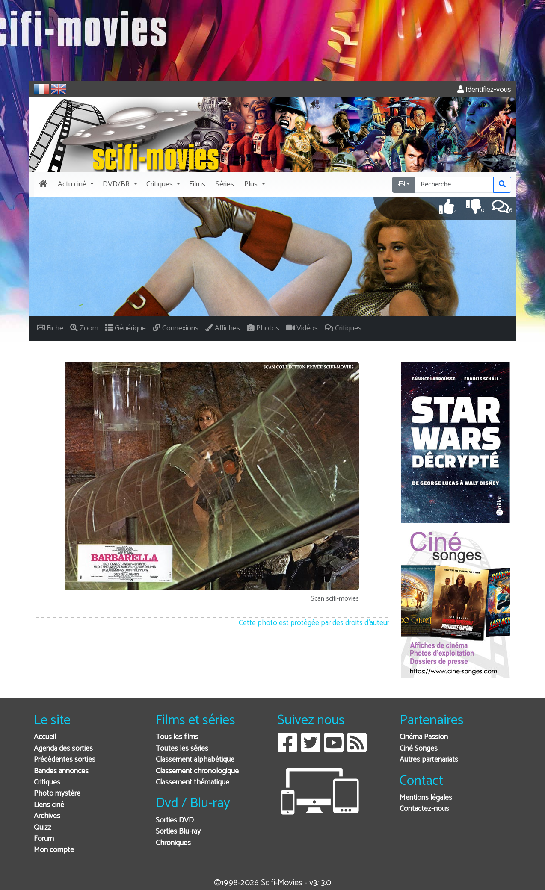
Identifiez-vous (484, 90)
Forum (44, 839)
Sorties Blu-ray (178, 831)
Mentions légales (426, 798)
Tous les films (177, 737)
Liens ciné (49, 805)
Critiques (47, 782)
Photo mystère (57, 793)
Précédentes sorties (64, 760)
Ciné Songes (419, 749)
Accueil (45, 737)
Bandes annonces (61, 771)
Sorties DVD (175, 820)
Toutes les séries (182, 749)
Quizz (42, 828)
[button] (75, 185)
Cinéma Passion (424, 737)
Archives (47, 816)
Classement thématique (192, 782)
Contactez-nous (424, 809)
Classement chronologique (197, 771)
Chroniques (173, 843)
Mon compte (54, 850)
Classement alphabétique (195, 760)
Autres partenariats (429, 760)
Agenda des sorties (63, 749)
